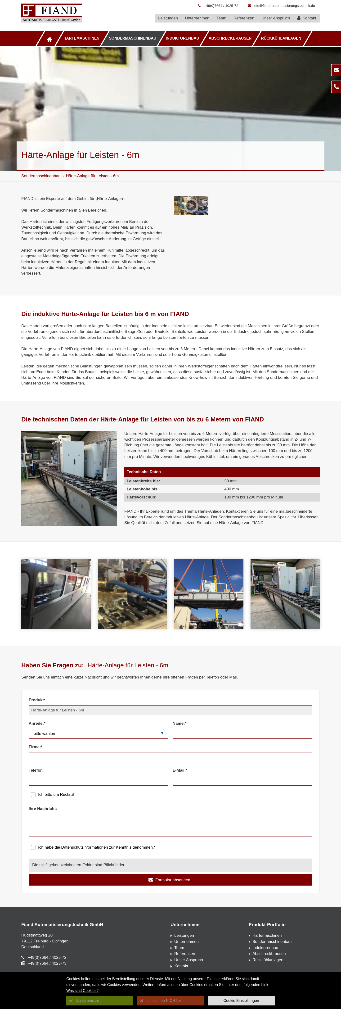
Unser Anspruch (275, 18)
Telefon (36, 770)
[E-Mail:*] (242, 781)
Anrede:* (37, 723)
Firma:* (36, 747)
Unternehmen (197, 18)
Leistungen (168, 18)
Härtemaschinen (81, 38)
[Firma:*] (170, 757)
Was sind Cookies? (82, 991)
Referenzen (243, 18)
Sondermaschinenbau (132, 38)
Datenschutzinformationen (84, 847)
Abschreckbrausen (230, 38)
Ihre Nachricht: (43, 808)
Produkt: (37, 700)
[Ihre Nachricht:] (170, 825)
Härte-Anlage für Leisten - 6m (92, 176)
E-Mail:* (180, 770)
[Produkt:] (170, 710)
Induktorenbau (182, 38)
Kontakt (306, 18)
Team (221, 18)
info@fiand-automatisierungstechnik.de (284, 6)
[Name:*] (242, 734)
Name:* (180, 723)
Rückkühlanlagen (281, 38)
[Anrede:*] (98, 734)
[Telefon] (98, 781)
